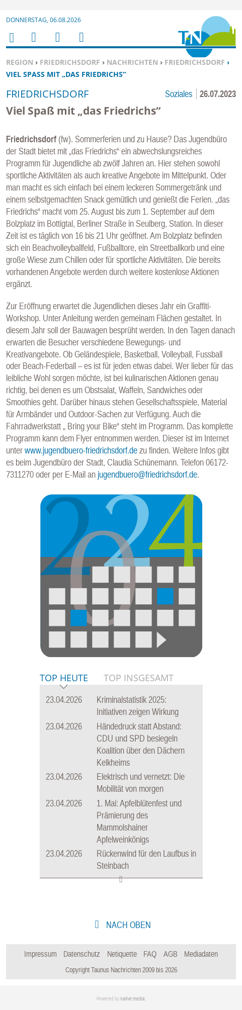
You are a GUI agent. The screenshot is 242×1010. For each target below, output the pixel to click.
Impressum (40, 953)
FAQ (149, 953)
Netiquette (122, 953)
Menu (33, 43)
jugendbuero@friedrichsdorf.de (147, 474)
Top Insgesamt (139, 677)
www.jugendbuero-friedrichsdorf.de (81, 450)
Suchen (56, 43)
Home (11, 44)
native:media (132, 998)
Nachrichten (132, 62)
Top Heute (64, 678)
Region (19, 62)
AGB (171, 953)
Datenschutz (81, 953)
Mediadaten (201, 953)
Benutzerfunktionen (81, 43)
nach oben (127, 925)
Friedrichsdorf (70, 62)
